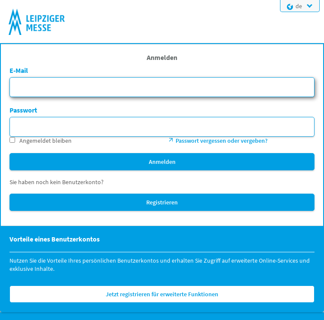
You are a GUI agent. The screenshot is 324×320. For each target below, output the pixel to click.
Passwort (23, 110)
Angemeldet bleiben (45, 140)
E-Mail (18, 70)
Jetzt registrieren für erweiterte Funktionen (162, 294)
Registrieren (162, 202)
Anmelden (162, 162)
